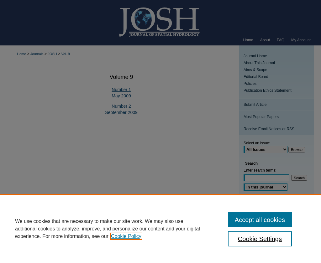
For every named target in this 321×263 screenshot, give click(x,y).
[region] (160, 228)
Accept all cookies (260, 219)
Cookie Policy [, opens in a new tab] (126, 236)
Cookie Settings (260, 238)
